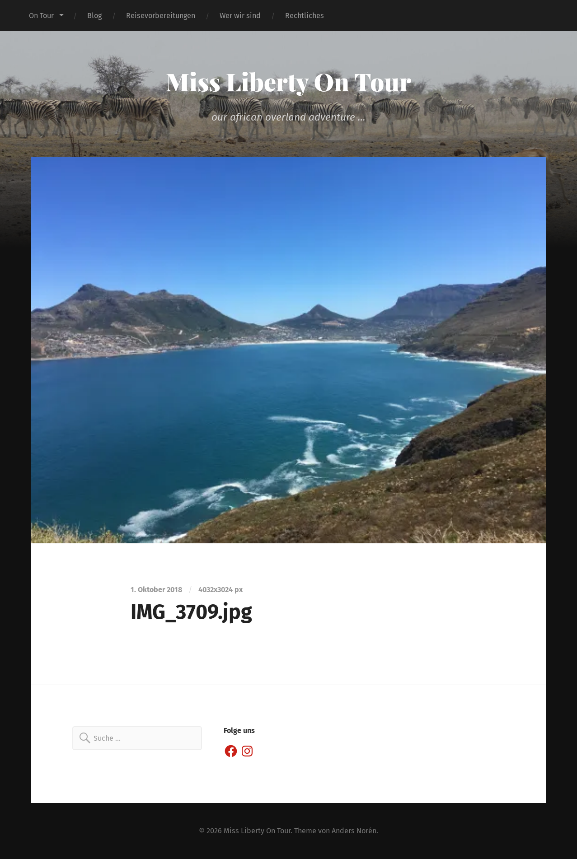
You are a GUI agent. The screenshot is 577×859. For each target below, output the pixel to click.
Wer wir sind (240, 15)
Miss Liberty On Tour (288, 81)
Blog (94, 15)
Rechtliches (304, 15)
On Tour (41, 15)
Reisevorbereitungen (160, 15)
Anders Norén (354, 830)
